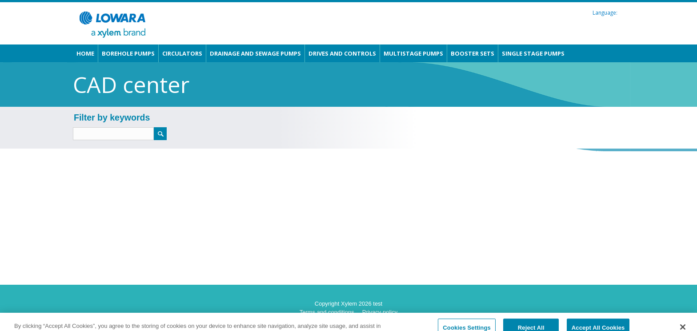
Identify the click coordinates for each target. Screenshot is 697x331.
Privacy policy (379, 312)
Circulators (182, 53)
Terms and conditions (327, 312)
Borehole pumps (128, 53)
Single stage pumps (533, 53)
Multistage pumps (413, 53)
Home (85, 53)
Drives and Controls (342, 53)
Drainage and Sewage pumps (255, 53)
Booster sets (472, 53)
